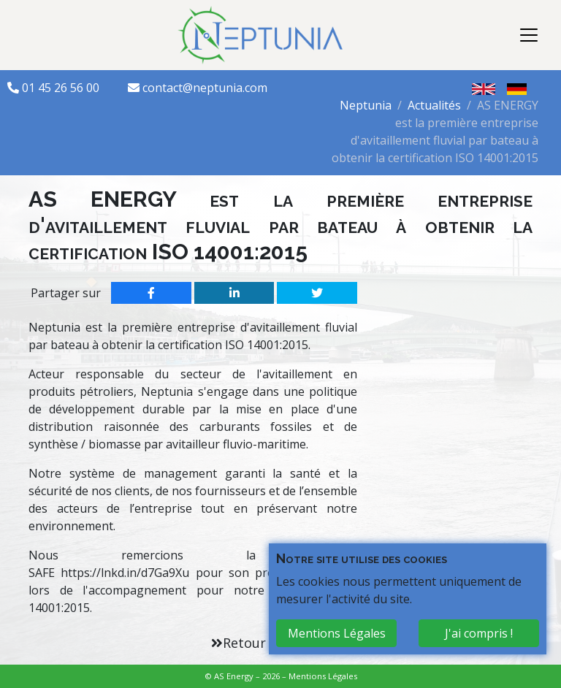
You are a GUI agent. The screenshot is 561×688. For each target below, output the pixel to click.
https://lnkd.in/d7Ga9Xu (125, 573)
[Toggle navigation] (528, 35)
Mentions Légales (323, 675)
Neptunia (366, 105)
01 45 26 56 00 (62, 88)
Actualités (434, 105)
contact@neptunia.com (204, 88)
